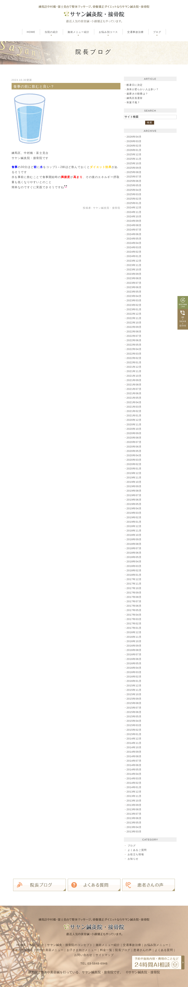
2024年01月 (134, 256)
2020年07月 (134, 442)
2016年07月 (134, 654)
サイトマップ (115, 954)
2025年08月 (134, 172)
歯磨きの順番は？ (138, 93)
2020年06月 (134, 446)
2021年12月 (134, 366)
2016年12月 (134, 632)
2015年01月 (134, 734)
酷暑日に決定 (135, 84)
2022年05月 (134, 344)
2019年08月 (134, 490)
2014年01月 (134, 787)
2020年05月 (134, 451)
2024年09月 (134, 220)
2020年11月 (134, 424)
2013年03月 (134, 831)
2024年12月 (134, 207)
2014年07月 (134, 760)
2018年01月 (134, 574)
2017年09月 (134, 592)
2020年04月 (134, 455)
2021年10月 (134, 375)
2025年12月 (134, 154)
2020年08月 (134, 437)
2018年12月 (134, 526)
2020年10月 (134, 428)
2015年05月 (134, 716)
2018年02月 (134, 570)
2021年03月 (134, 406)
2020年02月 (134, 464)
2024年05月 (134, 238)
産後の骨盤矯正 (32, 949)
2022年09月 (134, 327)
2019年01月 (134, 521)
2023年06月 (134, 287)
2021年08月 (134, 384)
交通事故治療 (135, 32)
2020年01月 (134, 468)
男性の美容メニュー (60, 949)
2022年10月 (134, 322)
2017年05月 (134, 610)
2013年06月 (134, 818)
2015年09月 (134, 698)
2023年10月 (134, 269)
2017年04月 (134, 614)
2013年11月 (134, 796)
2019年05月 (134, 504)
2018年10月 (134, 535)
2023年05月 (134, 291)
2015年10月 (134, 694)
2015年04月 (134, 720)
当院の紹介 (35, 944)
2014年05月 (134, 769)
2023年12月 (134, 260)
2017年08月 (134, 597)
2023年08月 (134, 278)
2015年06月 (134, 712)
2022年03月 (134, 353)
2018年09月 (134, 539)
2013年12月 (134, 791)
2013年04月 (134, 827)
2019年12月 (134, 473)
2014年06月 (134, 765)
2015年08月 (134, 703)
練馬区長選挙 (135, 98)
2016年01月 (134, 681)
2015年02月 (134, 729)
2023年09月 (134, 273)
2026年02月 (134, 145)
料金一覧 (117, 949)
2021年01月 (134, 415)
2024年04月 (134, 243)
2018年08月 (134, 544)
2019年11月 (134, 477)
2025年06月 (134, 181)
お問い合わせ (94, 954)
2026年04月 (134, 136)
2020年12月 (134, 419)
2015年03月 (134, 725)
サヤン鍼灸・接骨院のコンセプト (69, 944)
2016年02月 (134, 676)
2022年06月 (134, 340)
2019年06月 (134, 499)
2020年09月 (134, 433)
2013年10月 (134, 800)
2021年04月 (134, 402)
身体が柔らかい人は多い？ (143, 89)
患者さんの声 (154, 949)
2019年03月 (134, 512)
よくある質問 (72, 954)
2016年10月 (134, 641)
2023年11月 (134, 265)
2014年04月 (134, 773)
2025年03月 (134, 194)
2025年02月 (134, 198)
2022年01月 (134, 362)
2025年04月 (134, 190)
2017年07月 (134, 601)
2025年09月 (134, 167)
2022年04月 (134, 349)
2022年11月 (134, 318)
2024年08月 (134, 225)
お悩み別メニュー (157, 944)
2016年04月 (134, 667)
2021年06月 (134, 393)
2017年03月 (134, 619)
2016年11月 (134, 636)
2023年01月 (134, 309)
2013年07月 (134, 813)
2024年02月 (134, 251)
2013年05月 (134, 822)
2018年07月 (134, 548)
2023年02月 (134, 305)
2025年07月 (134, 176)
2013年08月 (134, 809)
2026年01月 (134, 150)
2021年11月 (134, 371)
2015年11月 (134, 690)
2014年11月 (134, 743)
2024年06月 (134, 234)
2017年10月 (134, 588)
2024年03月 (134, 247)
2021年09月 (134, 380)
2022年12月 (134, 313)
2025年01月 (134, 203)
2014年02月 (134, 782)
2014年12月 (134, 738)
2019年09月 (134, 486)
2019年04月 (134, 508)
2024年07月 (134, 229)
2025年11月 (134, 158)
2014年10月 (134, 747)
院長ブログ (134, 949)
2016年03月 (134, 672)
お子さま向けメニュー (92, 949)
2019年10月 (134, 481)
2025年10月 (134, 163)
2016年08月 (134, 650)
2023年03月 (134, 300)
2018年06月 (134, 552)
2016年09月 (134, 645)
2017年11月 (134, 583)
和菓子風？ (133, 102)
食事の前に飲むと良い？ (34, 86)
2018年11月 (134, 530)
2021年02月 (134, 411)
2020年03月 (134, 459)
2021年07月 (134, 389)
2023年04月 (134, 296)
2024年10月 (134, 216)
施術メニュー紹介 (108, 944)
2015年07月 (134, 707)
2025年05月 (134, 185)
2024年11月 (134, 212)
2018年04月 (134, 561)
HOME (31, 32)
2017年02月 (134, 623)
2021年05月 (134, 397)
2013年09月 (134, 805)
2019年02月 (134, 517)
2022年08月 (134, 331)
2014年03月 (134, 778)
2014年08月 (134, 756)
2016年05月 (134, 663)
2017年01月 (134, 627)
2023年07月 (134, 282)
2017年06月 (134, 605)
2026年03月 (134, 141)
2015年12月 (134, 685)
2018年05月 (134, 557)
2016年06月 (134, 659)
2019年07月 (134, 495)
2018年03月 (134, 566)
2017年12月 (134, 579)
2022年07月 (134, 336)
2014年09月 (134, 751)
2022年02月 (134, 358)
